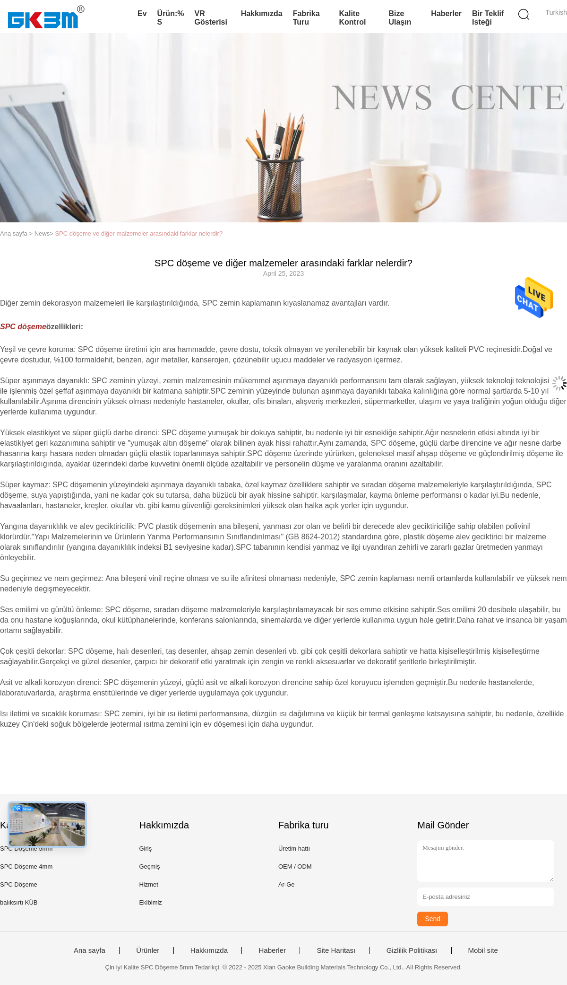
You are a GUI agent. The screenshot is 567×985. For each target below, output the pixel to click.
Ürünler (147, 950)
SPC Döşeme (18, 884)
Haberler (446, 13)
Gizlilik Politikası (412, 950)
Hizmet (148, 884)
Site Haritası (336, 950)
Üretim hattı (294, 848)
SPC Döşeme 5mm (26, 848)
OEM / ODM (295, 866)
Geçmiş (149, 866)
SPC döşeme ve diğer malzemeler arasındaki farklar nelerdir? (139, 233)
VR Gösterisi (211, 17)
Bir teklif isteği (488, 17)
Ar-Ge (286, 884)
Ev (142, 13)
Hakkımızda (262, 13)
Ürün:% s (170, 17)
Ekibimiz (150, 902)
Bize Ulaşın (400, 17)
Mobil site (483, 950)
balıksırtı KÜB (18, 902)
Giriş (145, 848)
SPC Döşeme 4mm (26, 866)
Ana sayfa (89, 950)
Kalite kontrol (352, 17)
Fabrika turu (306, 17)
